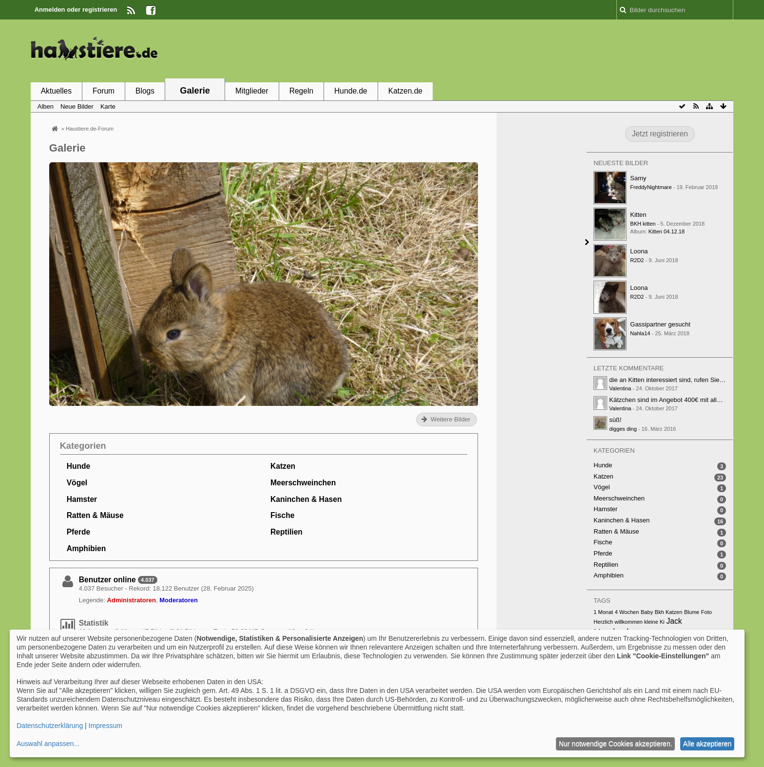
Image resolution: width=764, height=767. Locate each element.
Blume (691, 612)
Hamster (82, 499)
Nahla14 (640, 333)
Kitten (638, 214)
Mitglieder (251, 91)
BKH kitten (642, 224)
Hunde (79, 466)
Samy (638, 178)
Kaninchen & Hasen (306, 499)
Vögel (77, 483)
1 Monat (603, 612)
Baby (647, 612)
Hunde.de (350, 91)
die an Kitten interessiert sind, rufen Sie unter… (675, 380)
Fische (282, 515)
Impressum (105, 725)
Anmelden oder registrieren (76, 9)
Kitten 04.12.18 (667, 231)
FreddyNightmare (650, 187)
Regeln (301, 91)
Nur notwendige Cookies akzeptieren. (615, 744)
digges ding (623, 429)
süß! (615, 419)
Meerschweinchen (303, 483)
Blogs (144, 91)
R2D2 (637, 260)
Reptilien (286, 532)
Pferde (79, 532)
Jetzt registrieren (660, 134)
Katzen (282, 466)
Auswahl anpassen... (48, 744)
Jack (674, 621)
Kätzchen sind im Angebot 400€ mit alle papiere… (679, 399)
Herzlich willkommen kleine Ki (629, 622)
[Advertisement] (556, 50)
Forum (104, 91)
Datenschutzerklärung (50, 725)
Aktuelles (56, 91)
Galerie (195, 91)
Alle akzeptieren (707, 744)
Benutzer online (107, 579)
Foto (706, 612)
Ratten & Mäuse (95, 515)
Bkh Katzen (669, 612)
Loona (639, 251)
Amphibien (86, 548)
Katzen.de (405, 91)
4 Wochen (627, 612)
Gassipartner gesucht (660, 324)
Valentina (620, 388)
